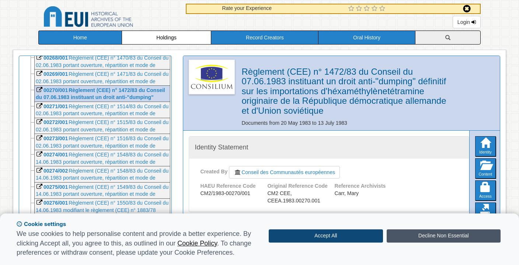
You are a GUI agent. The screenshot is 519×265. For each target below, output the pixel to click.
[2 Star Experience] (360, 8)
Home (80, 37)
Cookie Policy (197, 243)
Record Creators (265, 37)
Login (466, 22)
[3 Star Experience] (368, 8)
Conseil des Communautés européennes (284, 172)
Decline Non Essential (443, 236)
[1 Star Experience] (352, 8)
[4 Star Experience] (375, 8)
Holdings (166, 37)
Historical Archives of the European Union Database (109, 18)
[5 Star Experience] (383, 8)
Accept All (325, 236)
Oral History (366, 37)
